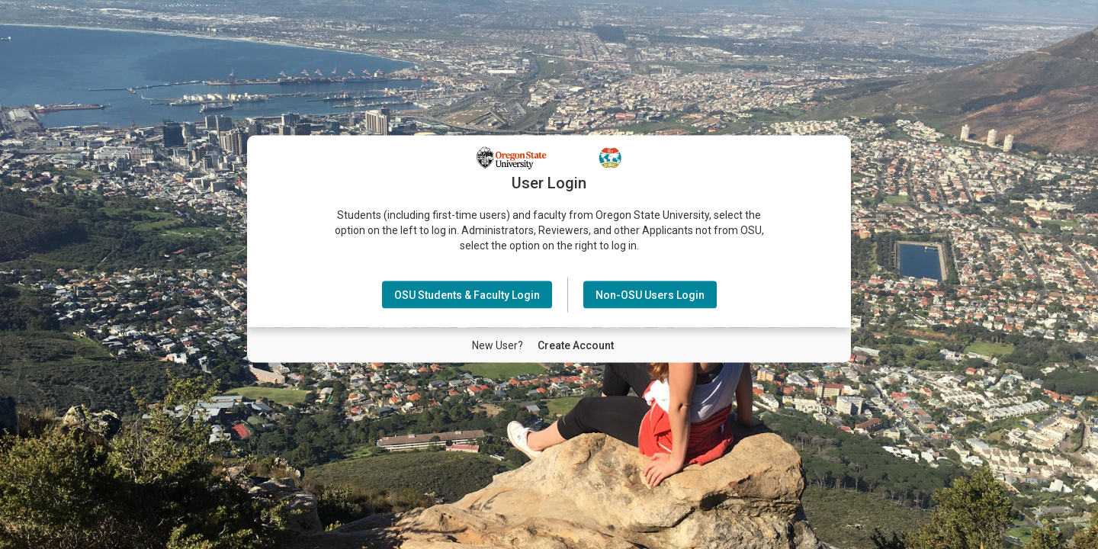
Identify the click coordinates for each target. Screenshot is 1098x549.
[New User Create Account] (575, 344)
